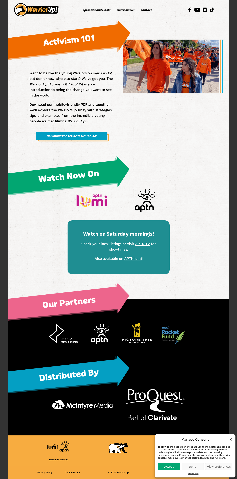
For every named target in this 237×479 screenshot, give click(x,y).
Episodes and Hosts (96, 10)
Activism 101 (125, 10)
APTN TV (142, 243)
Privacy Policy (44, 472)
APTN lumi (133, 258)
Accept (169, 466)
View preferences (219, 466)
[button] (230, 439)
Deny (192, 466)
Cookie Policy (193, 473)
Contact (146, 10)
